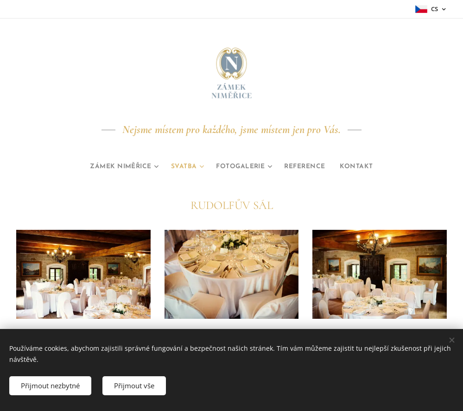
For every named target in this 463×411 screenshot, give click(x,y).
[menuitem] (115, 166)
